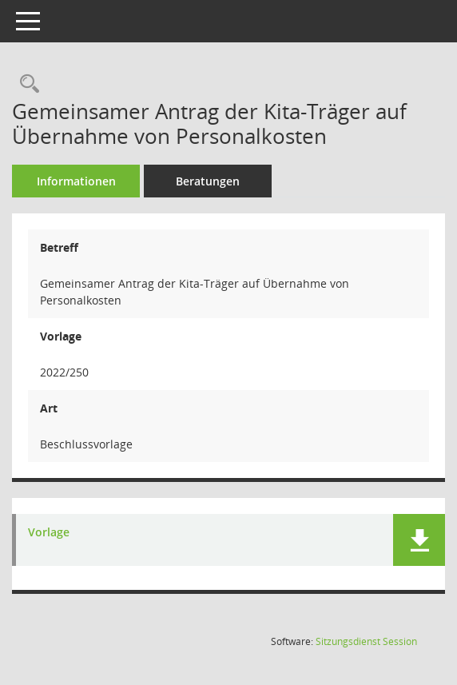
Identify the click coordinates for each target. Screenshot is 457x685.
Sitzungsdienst (366, 641)
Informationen (76, 181)
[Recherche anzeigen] (25, 84)
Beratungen (208, 181)
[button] (419, 540)
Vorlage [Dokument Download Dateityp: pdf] (49, 533)
